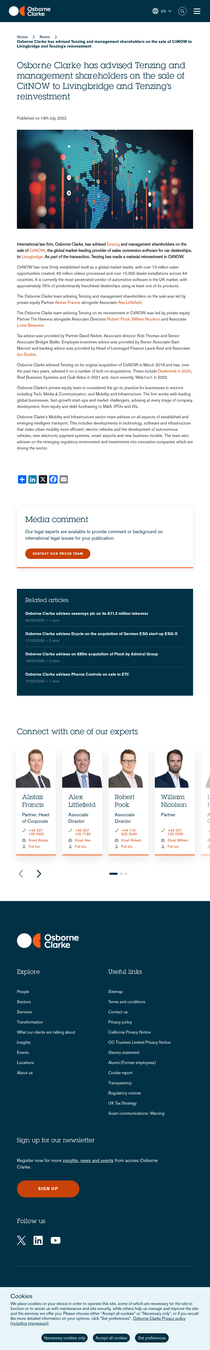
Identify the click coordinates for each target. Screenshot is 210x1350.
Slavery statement (123, 1052)
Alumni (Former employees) (132, 1062)
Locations (25, 1062)
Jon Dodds (26, 354)
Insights (24, 1042)
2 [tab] (121, 874)
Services (24, 1011)
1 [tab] (113, 874)
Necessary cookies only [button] (64, 1337)
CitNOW (37, 250)
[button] (161, 11)
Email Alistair (38, 840)
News (45, 37)
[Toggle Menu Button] (197, 11)
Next (39, 874)
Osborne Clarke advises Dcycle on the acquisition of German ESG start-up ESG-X (101, 633)
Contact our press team (58, 554)
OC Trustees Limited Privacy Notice (139, 1042)
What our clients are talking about (46, 1032)
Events (23, 1052)
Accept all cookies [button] (111, 1337)
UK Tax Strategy (122, 1103)
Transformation (30, 1022)
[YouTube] (55, 1240)
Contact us (118, 1011)
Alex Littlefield (130, 302)
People (23, 991)
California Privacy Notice (129, 1032)
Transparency (120, 1082)
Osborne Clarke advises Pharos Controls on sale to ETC (77, 674)
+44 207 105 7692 (36, 832)
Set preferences (152, 1337)
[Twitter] (21, 1240)
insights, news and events (88, 1160)
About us (25, 1072)
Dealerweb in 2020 (174, 371)
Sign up (48, 1188)
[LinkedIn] (38, 1240)
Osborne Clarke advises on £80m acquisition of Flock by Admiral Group (91, 654)
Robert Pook (118, 319)
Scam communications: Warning (136, 1113)
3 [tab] (126, 874)
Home (22, 37)
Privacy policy (120, 1022)
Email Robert (131, 840)
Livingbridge (32, 256)
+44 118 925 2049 (129, 832)
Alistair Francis (68, 302)
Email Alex (83, 840)
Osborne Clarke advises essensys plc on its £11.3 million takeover (86, 613)
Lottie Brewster (30, 325)
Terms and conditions (126, 1001)
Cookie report (120, 1072)
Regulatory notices (124, 1093)
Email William (178, 840)
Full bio (34, 846)
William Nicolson (146, 319)
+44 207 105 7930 (175, 832)
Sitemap (115, 991)
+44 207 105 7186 (83, 832)
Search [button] (182, 11)
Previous (21, 874)
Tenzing (114, 244)
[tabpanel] (36, 801)
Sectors (24, 1001)
